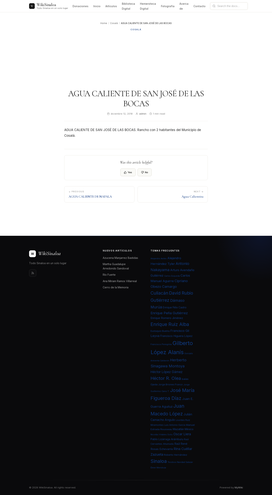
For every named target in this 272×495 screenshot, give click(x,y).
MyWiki (239, 487)
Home (103, 23)
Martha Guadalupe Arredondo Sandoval (116, 266)
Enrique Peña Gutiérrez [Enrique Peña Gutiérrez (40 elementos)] (169, 313)
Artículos (111, 6)
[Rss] (32, 273)
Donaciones (80, 6)
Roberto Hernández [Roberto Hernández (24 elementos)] (175, 454)
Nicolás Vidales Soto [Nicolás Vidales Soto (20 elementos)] (162, 434)
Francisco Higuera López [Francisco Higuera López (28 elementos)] (176, 336)
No (144, 172)
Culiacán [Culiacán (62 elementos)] (159, 293)
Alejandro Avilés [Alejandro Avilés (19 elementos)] (159, 258)
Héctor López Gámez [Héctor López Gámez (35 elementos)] (166, 372)
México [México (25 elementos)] (189, 429)
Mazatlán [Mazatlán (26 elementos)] (178, 429)
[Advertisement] (136, 59)
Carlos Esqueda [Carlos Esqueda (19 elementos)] (172, 276)
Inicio (96, 6)
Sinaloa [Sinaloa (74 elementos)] (159, 461)
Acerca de (184, 6)
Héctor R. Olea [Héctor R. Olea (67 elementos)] (166, 378)
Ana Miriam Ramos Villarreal (120, 281)
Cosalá (114, 23)
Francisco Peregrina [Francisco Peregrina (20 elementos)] (161, 344)
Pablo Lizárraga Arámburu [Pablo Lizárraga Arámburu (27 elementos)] (167, 439)
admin (142, 113)
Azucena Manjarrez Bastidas (120, 257)
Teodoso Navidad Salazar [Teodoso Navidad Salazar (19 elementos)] (180, 462)
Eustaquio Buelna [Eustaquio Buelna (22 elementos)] (160, 331)
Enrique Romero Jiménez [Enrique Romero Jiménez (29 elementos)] (167, 318)
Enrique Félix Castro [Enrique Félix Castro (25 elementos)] (174, 307)
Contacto (199, 6)
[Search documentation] (231, 6)
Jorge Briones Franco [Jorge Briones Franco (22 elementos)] (170, 384)
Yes (128, 172)
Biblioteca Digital (128, 6)
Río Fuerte (109, 274)
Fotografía (168, 6)
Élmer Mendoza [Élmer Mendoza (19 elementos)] (158, 467)
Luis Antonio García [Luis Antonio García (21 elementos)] (174, 425)
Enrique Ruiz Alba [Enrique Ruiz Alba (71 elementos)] (170, 324)
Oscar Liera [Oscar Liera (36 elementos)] (182, 434)
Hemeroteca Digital (148, 6)
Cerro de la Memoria (115, 287)
